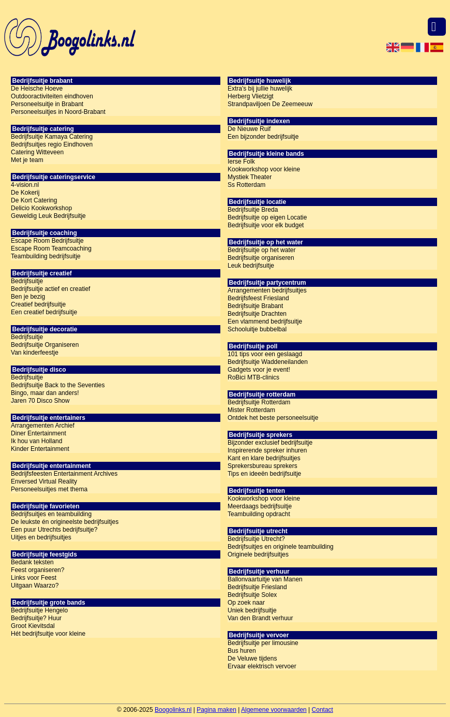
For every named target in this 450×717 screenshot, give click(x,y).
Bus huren (242, 650)
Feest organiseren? (37, 570)
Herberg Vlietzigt (251, 96)
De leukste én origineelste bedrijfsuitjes (64, 521)
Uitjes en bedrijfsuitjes (41, 537)
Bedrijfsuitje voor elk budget (266, 225)
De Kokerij (25, 192)
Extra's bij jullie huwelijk (260, 88)
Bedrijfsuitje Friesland (257, 587)
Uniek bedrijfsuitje (252, 610)
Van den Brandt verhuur (260, 618)
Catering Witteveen (37, 152)
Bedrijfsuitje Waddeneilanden (268, 361)
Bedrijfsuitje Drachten (257, 313)
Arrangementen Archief (42, 425)
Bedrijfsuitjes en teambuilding (51, 514)
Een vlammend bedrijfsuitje (265, 321)
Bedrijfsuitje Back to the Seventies (57, 385)
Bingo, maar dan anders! (45, 393)
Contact (322, 709)
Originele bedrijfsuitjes (258, 554)
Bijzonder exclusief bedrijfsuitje (270, 442)
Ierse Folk (241, 161)
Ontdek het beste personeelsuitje (273, 417)
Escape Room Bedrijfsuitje (47, 240)
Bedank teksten (32, 562)
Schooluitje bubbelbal (257, 329)
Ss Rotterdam (246, 184)
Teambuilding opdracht (259, 514)
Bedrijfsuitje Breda (253, 209)
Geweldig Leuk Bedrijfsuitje (48, 216)
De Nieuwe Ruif (249, 129)
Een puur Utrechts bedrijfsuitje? (54, 529)
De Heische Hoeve (37, 88)
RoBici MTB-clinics (253, 377)
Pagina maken (216, 709)
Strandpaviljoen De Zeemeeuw (270, 104)
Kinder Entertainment (40, 448)
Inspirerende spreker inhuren (267, 450)
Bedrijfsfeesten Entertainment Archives (64, 473)
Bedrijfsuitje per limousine (263, 643)
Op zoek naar (246, 602)
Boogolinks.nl (173, 709)
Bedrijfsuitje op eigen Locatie (267, 217)
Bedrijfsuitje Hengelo (39, 610)
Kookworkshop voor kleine (264, 169)
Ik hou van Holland (36, 441)
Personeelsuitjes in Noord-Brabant (58, 111)
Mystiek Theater (250, 177)
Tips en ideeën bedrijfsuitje (264, 473)
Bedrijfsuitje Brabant (255, 306)
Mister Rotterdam (251, 410)
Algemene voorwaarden (274, 709)
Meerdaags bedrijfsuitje (260, 506)
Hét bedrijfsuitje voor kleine (48, 633)
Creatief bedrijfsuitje (38, 304)
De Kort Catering (34, 200)
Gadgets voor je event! (259, 369)
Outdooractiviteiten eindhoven (52, 96)
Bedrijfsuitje (27, 281)
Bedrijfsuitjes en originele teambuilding (281, 546)
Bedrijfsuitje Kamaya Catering (52, 136)
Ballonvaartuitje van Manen (265, 579)
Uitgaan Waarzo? (34, 585)
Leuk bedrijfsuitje (251, 265)
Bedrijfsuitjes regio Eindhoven (52, 144)
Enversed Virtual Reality (44, 481)
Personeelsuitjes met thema (49, 489)
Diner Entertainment (38, 433)
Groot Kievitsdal (33, 626)
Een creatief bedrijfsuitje (44, 312)
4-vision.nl (25, 184)
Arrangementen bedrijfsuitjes (267, 290)
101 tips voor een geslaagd (265, 354)
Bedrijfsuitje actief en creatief (50, 288)
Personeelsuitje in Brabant (47, 104)
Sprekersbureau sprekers (262, 466)
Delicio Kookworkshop (41, 208)
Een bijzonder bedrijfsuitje (263, 136)
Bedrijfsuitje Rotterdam (259, 402)
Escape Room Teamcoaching (51, 248)
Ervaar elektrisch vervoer (262, 666)
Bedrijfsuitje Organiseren (45, 344)
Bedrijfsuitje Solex (252, 594)
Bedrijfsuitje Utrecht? (256, 539)
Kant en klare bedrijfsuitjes (264, 458)
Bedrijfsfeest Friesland (258, 298)
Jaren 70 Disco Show (40, 400)
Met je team (27, 160)
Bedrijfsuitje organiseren (261, 257)
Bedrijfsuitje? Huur (36, 618)
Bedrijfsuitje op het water (261, 250)
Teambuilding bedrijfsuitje (46, 256)
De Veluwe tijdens (252, 658)
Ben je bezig (28, 296)
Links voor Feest (33, 577)
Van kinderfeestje (34, 352)
